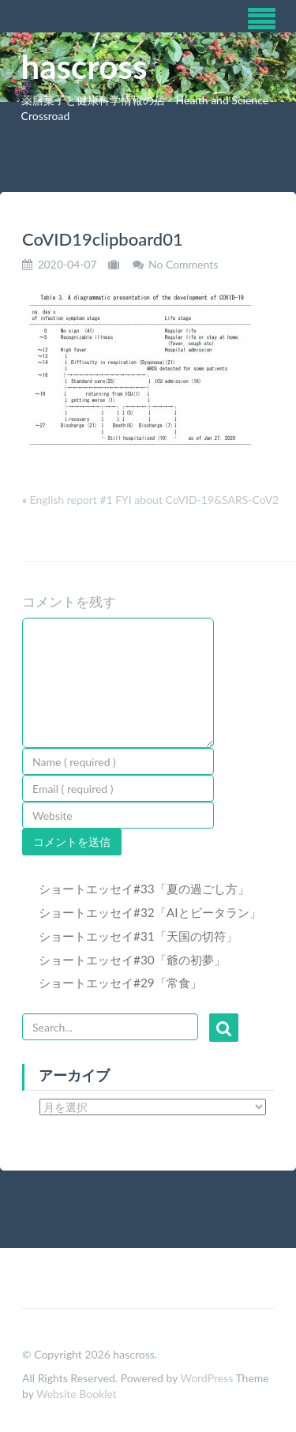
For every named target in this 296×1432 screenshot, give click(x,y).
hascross (84, 66)
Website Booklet (76, 1393)
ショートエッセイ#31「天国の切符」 (138, 936)
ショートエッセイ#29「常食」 (120, 982)
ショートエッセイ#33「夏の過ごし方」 (144, 888)
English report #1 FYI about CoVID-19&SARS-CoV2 (154, 499)
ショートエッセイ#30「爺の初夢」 (132, 960)
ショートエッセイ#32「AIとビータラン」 (150, 912)
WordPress (206, 1378)
